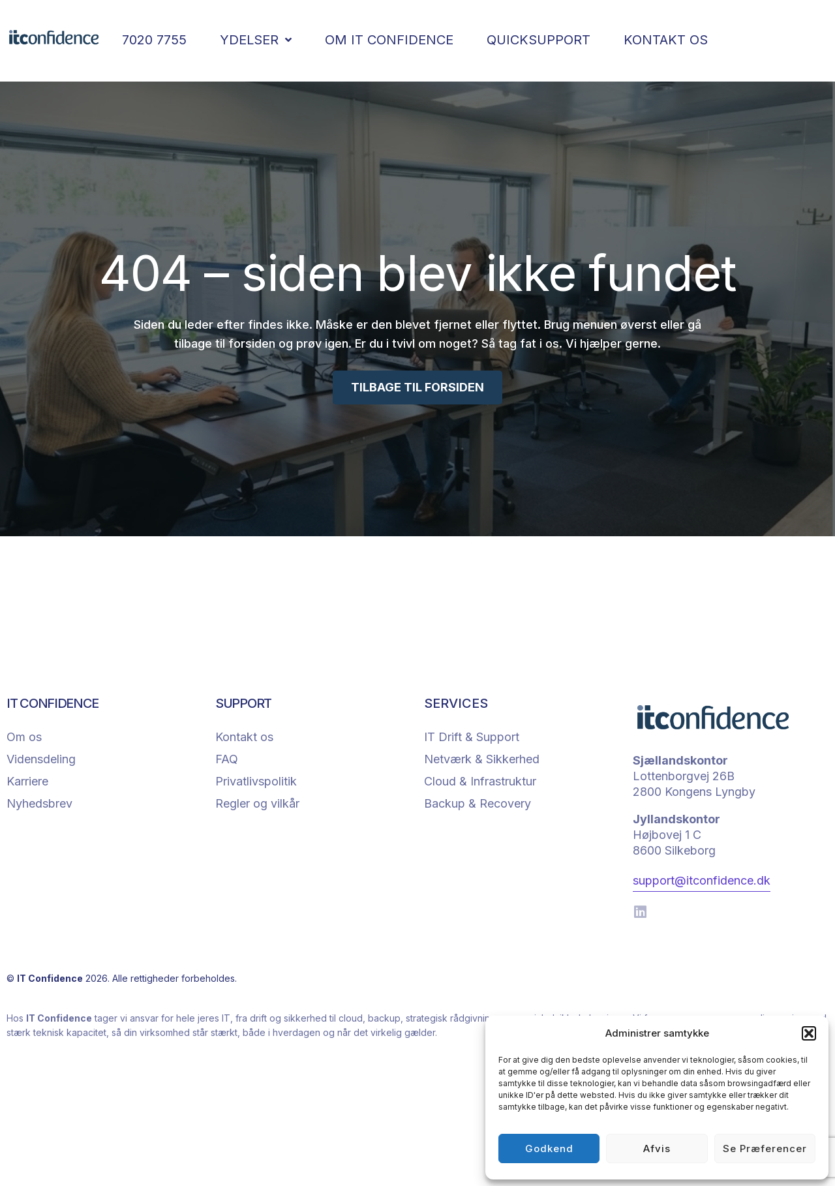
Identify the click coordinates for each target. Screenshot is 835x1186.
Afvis (657, 1148)
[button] (808, 1033)
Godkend (549, 1148)
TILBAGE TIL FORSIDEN (417, 387)
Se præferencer (765, 1148)
